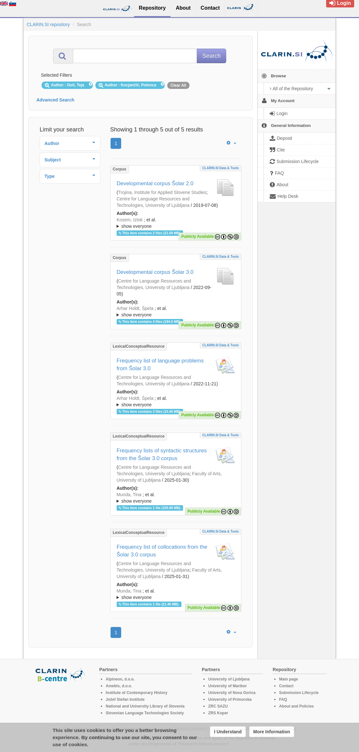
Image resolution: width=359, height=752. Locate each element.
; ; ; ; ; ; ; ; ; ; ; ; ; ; (176, 401)
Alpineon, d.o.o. (120, 679)
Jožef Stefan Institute (125, 699)
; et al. (176, 223)
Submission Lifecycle (299, 692)
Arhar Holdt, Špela (135, 308)
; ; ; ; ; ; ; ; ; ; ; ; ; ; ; (176, 497)
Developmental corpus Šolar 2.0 (155, 183)
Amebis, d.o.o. (119, 686)
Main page (288, 679)
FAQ (283, 699)
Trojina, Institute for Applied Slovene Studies (162, 192)
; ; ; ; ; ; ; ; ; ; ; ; (176, 223)
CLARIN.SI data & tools (220, 168)
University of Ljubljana (229, 679)
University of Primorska (230, 699)
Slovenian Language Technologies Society (145, 713)
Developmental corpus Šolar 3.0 (155, 272)
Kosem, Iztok (130, 219)
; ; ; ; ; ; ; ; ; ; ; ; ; (176, 311)
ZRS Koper (218, 713)
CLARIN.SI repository (48, 24)
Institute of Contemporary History (136, 692)
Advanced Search (55, 99)
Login (340, 3)
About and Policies (296, 706)
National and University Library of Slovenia (145, 706)
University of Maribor (227, 686)
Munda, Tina (129, 494)
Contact (286, 686)
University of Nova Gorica (232, 692)
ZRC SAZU (218, 706)
